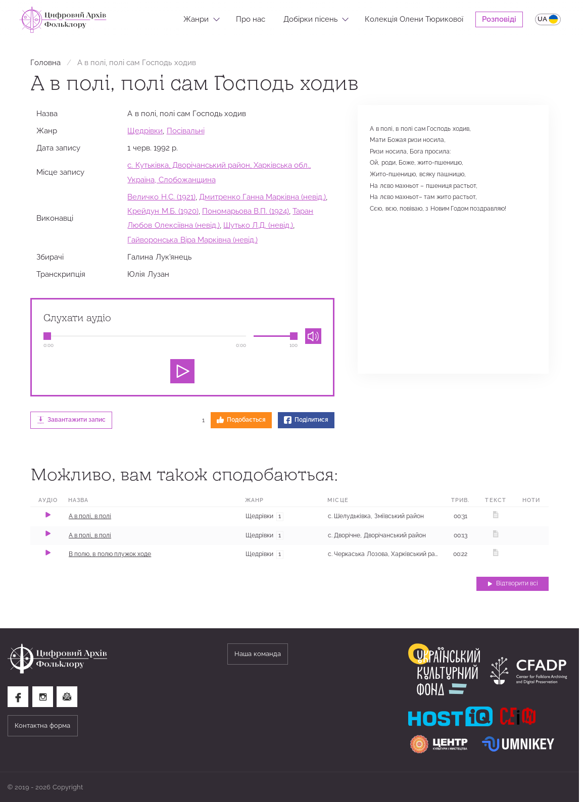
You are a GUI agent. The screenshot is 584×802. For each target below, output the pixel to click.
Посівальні (186, 130)
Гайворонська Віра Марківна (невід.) (192, 239)
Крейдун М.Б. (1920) (162, 211)
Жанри (196, 19)
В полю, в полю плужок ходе (110, 554)
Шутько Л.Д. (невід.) (258, 225)
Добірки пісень (310, 19)
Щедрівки (145, 130)
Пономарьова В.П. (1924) (245, 211)
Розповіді (499, 19)
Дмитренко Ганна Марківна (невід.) (262, 196)
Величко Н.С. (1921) (161, 196)
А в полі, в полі (90, 516)
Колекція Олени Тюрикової (414, 19)
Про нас (250, 19)
